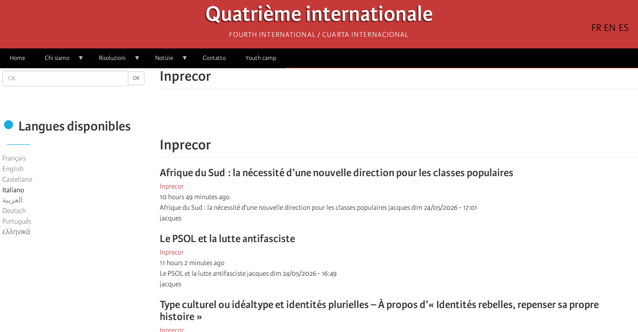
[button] (424, 117)
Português (16, 221)
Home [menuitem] (17, 57)
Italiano (13, 190)
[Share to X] (386, 117)
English (13, 169)
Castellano (17, 179)
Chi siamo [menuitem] (59, 61)
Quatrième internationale (319, 16)
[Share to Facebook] (373, 117)
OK (136, 78)
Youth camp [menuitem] (261, 57)
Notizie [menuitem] (166, 61)
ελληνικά (16, 232)
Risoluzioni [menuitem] (114, 61)
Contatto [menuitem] (214, 57)
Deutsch (14, 211)
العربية (12, 200)
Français (14, 158)
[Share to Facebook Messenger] (398, 117)
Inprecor (172, 186)
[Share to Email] (411, 117)
